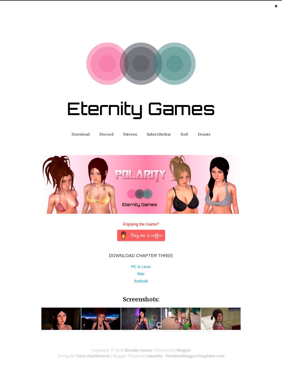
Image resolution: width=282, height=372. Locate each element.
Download (81, 134)
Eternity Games (138, 350)
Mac (141, 274)
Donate (204, 134)
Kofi (184, 134)
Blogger (184, 350)
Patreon (130, 134)
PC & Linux (141, 267)
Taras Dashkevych (92, 356)
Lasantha (154, 356)
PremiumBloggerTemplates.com (195, 356)
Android (141, 281)
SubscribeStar (159, 134)
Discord (106, 134)
